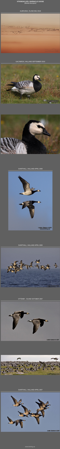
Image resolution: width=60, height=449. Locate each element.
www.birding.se (30, 446)
